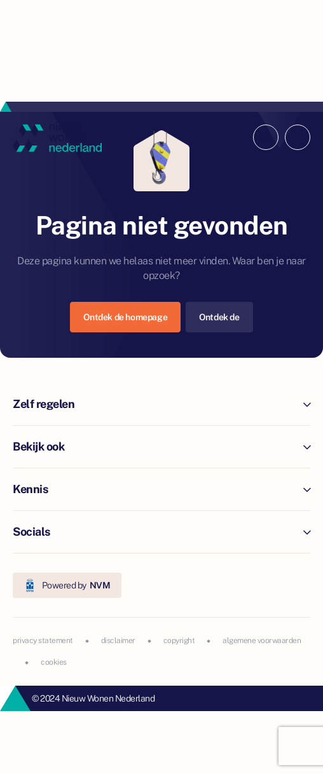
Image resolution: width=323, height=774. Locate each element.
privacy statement (43, 640)
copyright (179, 640)
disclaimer (118, 640)
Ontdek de (219, 317)
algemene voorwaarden (262, 640)
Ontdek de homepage (125, 317)
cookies (54, 662)
